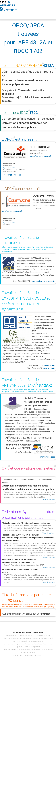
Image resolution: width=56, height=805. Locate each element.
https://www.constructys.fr (40, 156)
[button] (53, 16)
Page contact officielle (9, 168)
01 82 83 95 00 (12, 175)
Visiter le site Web (48, 499)
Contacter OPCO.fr (29, 635)
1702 (33, 112)
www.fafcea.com (43, 450)
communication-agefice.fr (43, 281)
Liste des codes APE (43, 635)
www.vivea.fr (49, 368)
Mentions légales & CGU (14, 635)
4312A (48, 65)
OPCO (3, 2)
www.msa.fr (49, 365)
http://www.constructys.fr (12, 211)
